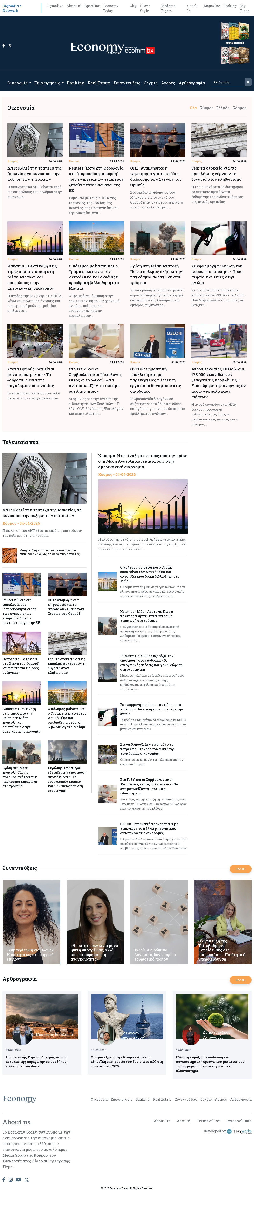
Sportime (92, 6)
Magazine (212, 6)
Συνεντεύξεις (126, 83)
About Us (162, 1120)
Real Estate (99, 83)
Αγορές (168, 83)
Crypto (151, 83)
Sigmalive (54, 6)
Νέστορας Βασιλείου (54, 1034)
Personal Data (239, 1120)
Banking (75, 83)
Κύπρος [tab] (206, 107)
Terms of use (208, 1120)
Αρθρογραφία (192, 83)
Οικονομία (17, 83)
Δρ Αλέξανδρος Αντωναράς (217, 1035)
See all (241, 869)
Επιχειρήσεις (47, 83)
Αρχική (183, 1120)
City (133, 6)
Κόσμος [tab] (240, 107)
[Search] (227, 82)
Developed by (228, 1131)
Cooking (230, 6)
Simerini (74, 6)
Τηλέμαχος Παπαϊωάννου (131, 1035)
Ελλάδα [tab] (223, 107)
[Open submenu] (30, 82)
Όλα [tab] (193, 107)
